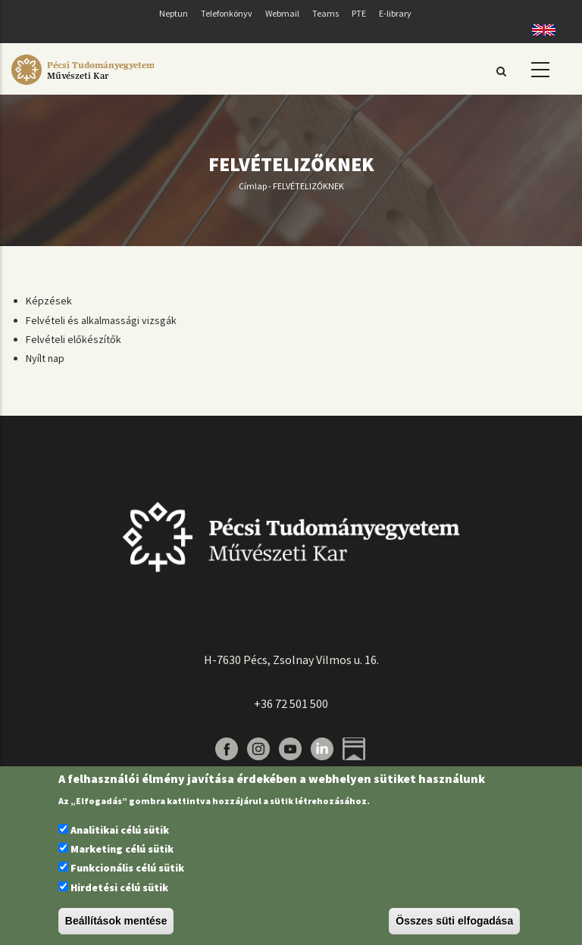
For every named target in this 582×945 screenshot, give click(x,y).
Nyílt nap (45, 358)
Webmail (282, 13)
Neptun (173, 13)
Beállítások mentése (116, 921)
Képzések (49, 300)
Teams (325, 13)
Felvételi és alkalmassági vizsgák (101, 320)
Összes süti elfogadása (454, 921)
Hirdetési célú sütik (119, 887)
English (538, 30)
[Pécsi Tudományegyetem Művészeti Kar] (82, 85)
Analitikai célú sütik (119, 830)
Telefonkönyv (226, 13)
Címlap (253, 186)
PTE (359, 13)
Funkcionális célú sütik (127, 868)
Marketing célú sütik (122, 849)
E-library (395, 13)
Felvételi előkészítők (73, 339)
